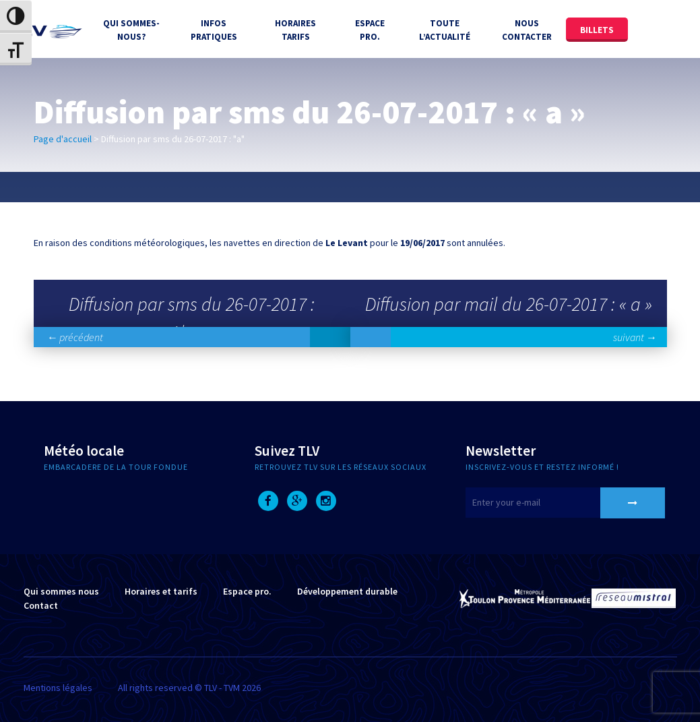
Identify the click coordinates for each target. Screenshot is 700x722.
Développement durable (347, 591)
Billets (597, 30)
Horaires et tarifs (161, 591)
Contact (41, 605)
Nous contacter (527, 30)
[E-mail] (550, 502)
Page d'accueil (63, 139)
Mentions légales (58, 688)
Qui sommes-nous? (131, 30)
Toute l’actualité (444, 30)
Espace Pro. (370, 30)
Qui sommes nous (61, 591)
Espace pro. (247, 591)
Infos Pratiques (214, 30)
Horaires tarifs (295, 30)
